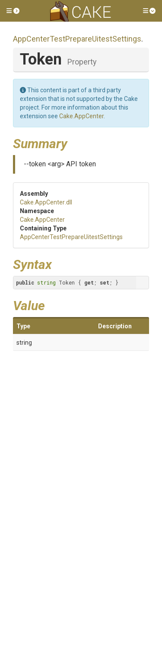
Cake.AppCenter (81, 116)
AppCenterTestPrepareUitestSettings (77, 38)
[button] (13, 11)
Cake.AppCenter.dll (46, 202)
